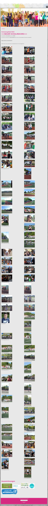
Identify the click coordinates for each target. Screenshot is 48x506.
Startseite (3, 28)
